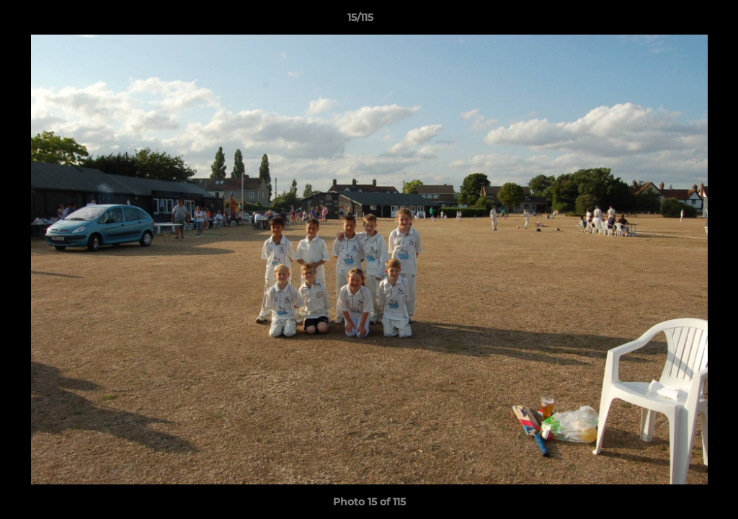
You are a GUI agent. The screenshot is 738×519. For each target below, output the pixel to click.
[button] (677, 20)
